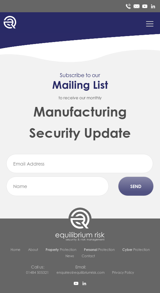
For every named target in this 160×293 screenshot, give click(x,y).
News (69, 256)
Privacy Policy (123, 272)
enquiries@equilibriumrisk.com (80, 272)
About (33, 250)
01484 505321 (37, 272)
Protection (61, 250)
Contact (88, 256)
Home (15, 250)
